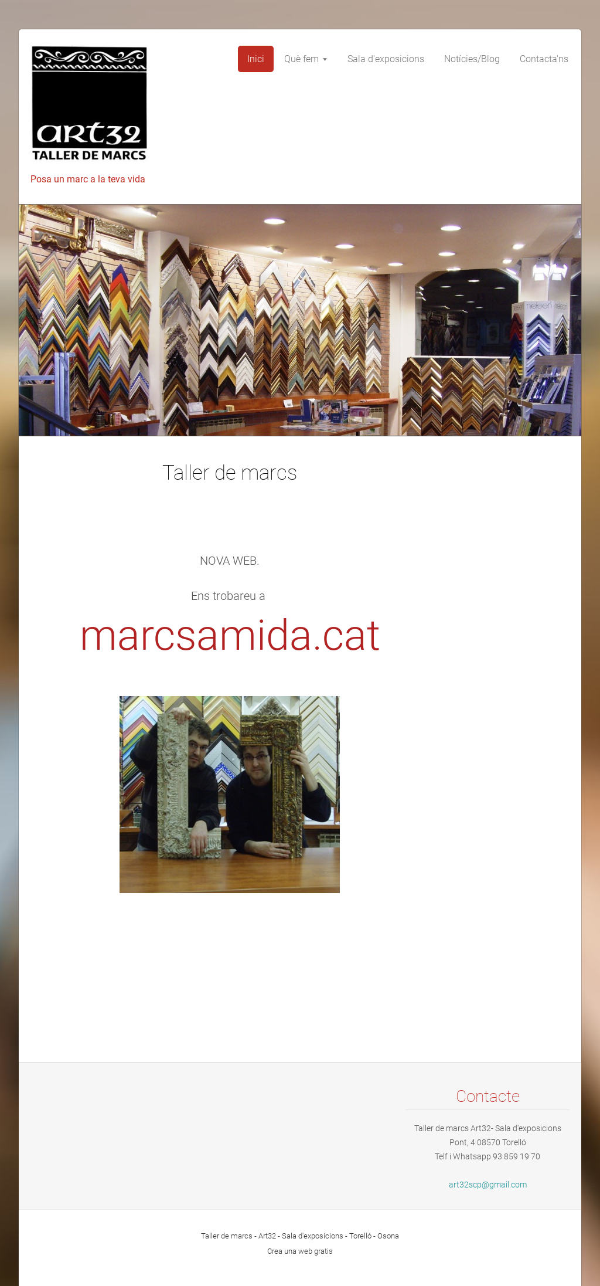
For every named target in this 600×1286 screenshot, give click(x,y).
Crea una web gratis (300, 1251)
